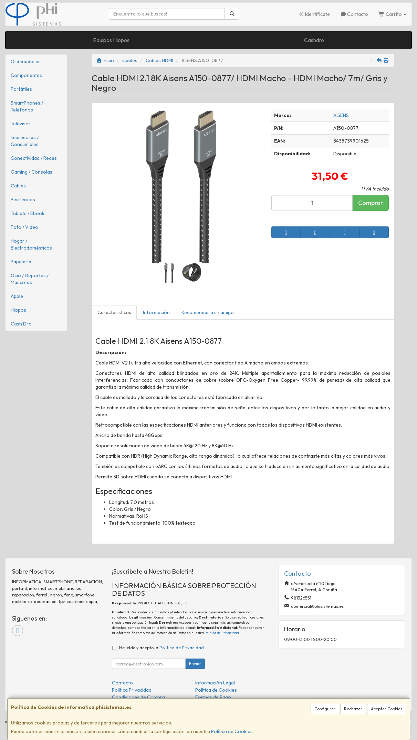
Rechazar (353, 708)
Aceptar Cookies (387, 708)
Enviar (195, 663)
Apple (17, 296)
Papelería (21, 262)
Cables (18, 186)
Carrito (392, 14)
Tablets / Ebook (27, 213)
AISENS (341, 115)
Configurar (324, 708)
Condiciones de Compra (138, 697)
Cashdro (314, 40)
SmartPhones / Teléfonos (27, 106)
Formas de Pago (213, 697)
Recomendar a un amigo (207, 312)
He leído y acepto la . (162, 647)
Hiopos (18, 310)
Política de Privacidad (222, 633)
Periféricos (23, 199)
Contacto (354, 14)
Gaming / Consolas (31, 172)
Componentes (26, 75)
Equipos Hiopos (111, 40)
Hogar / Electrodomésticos (31, 244)
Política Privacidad (132, 690)
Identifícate (314, 14)
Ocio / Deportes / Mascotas (30, 278)
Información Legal (215, 683)
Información (156, 312)
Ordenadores (26, 61)
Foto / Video (24, 227)
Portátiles (21, 89)
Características (114, 312)
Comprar (370, 203)
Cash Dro (21, 324)
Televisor (21, 123)
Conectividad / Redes (34, 158)
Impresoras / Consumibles (25, 140)
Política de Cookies (232, 731)
